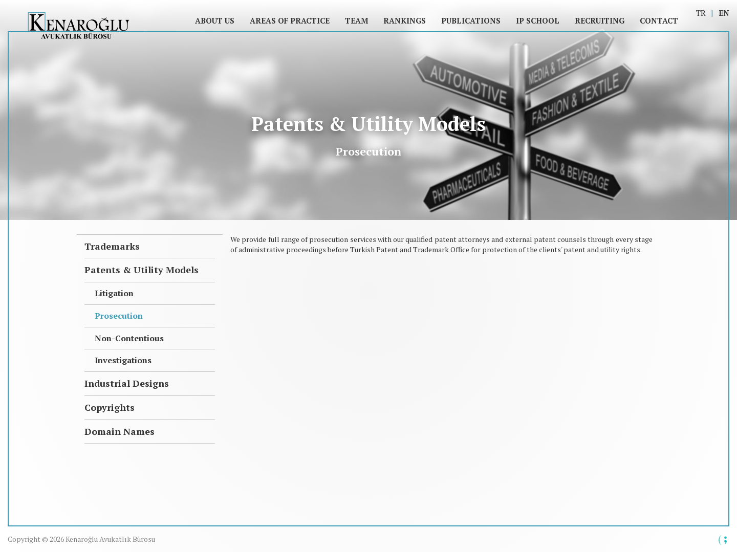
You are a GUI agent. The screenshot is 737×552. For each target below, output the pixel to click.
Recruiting (599, 20)
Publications (471, 20)
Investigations (123, 360)
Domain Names (119, 431)
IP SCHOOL (537, 20)
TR (701, 13)
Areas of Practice (290, 20)
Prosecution (119, 315)
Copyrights (109, 407)
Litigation (114, 293)
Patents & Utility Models (141, 269)
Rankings (404, 20)
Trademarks (112, 246)
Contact (659, 20)
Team (356, 20)
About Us (214, 20)
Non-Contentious (129, 338)
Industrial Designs (126, 383)
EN (724, 13)
